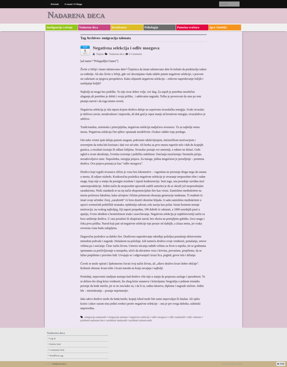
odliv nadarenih (177, 317)
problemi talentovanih (140, 320)
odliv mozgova (159, 317)
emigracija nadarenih (95, 317)
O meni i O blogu (73, 4)
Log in (52, 338)
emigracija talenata (118, 317)
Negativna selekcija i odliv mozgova (126, 48)
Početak (55, 4)
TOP (280, 364)
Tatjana (98, 54)
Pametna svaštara (188, 27)
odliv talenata (194, 317)
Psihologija (151, 27)
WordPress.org (56, 355)
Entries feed (55, 344)
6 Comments (134, 54)
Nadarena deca (76, 15)
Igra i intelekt (218, 27)
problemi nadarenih (117, 320)
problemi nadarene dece (92, 320)
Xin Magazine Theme (232, 364)
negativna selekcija (140, 317)
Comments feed (56, 350)
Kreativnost (119, 27)
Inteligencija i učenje (59, 27)
